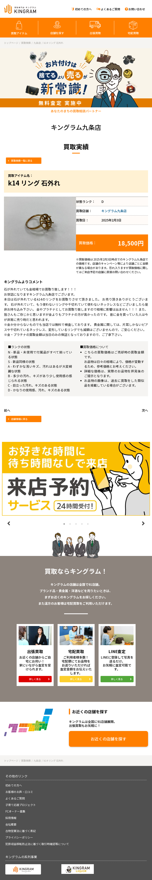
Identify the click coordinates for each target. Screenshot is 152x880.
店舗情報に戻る (19, 419)
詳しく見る (35, 679)
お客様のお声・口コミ (19, 792)
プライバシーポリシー (19, 837)
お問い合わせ (136, 9)
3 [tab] (76, 524)
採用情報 (10, 818)
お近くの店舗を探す (108, 739)
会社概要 (10, 824)
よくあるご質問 (110, 9)
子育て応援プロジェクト (20, 805)
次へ (145, 410)
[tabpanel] (76, 479)
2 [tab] (70, 524)
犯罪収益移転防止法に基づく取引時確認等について (37, 844)
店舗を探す (57, 33)
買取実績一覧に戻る (21, 160)
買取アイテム (19, 33)
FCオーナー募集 (15, 811)
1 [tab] (64, 524)
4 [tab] (82, 524)
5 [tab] (88, 524)
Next (143, 523)
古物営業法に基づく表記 (20, 831)
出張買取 (95, 33)
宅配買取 (133, 33)
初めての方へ (83, 9)
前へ (7, 410)
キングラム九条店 (114, 210)
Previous (8, 523)
